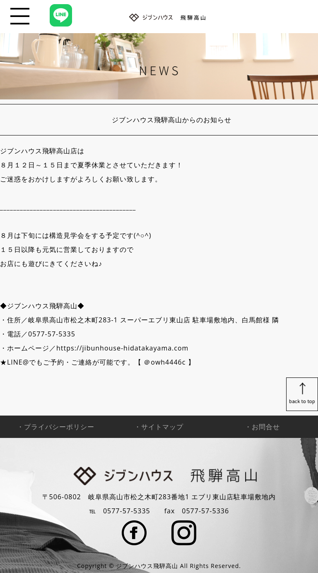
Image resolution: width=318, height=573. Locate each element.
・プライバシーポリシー (55, 426)
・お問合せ (262, 426)
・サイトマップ (158, 426)
